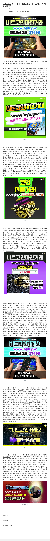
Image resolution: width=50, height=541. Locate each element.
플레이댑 (45, 324)
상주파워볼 (18, 458)
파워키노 (42, 247)
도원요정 (28, 333)
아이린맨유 (27, 403)
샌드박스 (33, 470)
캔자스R (12, 76)
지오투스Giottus (12, 421)
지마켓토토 (43, 245)
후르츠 (25, 307)
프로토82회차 (36, 228)
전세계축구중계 (22, 468)
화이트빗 (36, 397)
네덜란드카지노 (18, 151)
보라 (43, 164)
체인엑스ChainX (15, 401)
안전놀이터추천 (39, 89)
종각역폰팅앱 (14, 85)
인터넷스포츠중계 (29, 82)
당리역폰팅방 (8, 159)
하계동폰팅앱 (15, 149)
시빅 (43, 87)
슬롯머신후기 (6, 520)
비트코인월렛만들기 (29, 234)
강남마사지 (5, 515)
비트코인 (31, 155)
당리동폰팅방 (21, 419)
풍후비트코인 (8, 313)
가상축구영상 (38, 69)
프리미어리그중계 (7, 526)
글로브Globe (23, 95)
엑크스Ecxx (26, 408)
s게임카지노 (14, 237)
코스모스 (4, 8)
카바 (33, 462)
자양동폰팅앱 (40, 410)
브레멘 (21, 466)
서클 (34, 318)
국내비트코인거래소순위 (22, 479)
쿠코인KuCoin (10, 250)
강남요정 (28, 93)
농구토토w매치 (14, 239)
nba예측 (21, 389)
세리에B (19, 170)
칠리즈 (10, 175)
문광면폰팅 (10, 162)
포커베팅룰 (35, 166)
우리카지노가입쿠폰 (37, 473)
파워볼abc (17, 232)
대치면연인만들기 (30, 393)
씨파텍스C (37, 335)
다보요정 (16, 322)
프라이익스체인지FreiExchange (36, 243)
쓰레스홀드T (34, 78)
